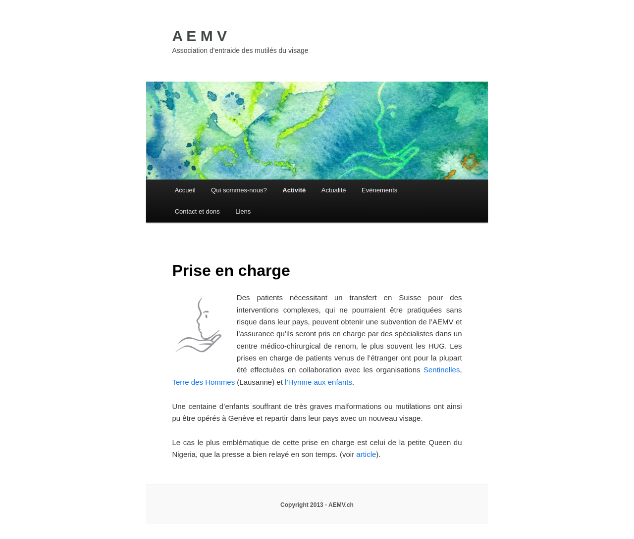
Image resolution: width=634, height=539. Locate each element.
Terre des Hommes (204, 382)
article (366, 454)
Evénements (379, 190)
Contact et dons (197, 211)
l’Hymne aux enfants (318, 382)
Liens (243, 211)
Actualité (333, 190)
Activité (294, 190)
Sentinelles (441, 369)
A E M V (199, 36)
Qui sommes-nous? (239, 190)
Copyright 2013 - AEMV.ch (317, 504)
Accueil (185, 190)
